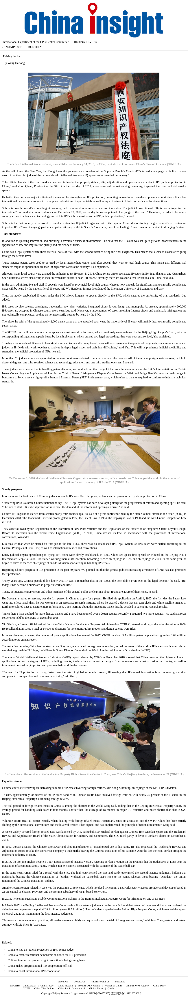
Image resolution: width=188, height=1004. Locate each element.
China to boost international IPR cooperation (34, 971)
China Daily (159, 985)
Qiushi (111, 988)
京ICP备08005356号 (100, 993)
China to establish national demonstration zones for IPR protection (47, 954)
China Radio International (71, 988)
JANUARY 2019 (12, 46)
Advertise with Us (100, 981)
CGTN (26, 988)
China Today (47, 985)
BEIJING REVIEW (85, 42)
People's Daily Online (89, 985)
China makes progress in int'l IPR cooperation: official (40, 965)
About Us (63, 981)
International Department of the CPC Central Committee (35, 42)
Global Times (96, 988)
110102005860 (131, 993)
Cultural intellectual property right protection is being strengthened (47, 960)
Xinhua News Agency (137, 985)
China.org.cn (29, 985)
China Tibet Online (44, 988)
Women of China (113, 985)
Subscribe (120, 981)
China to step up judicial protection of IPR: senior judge (41, 949)
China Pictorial (65, 985)
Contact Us (79, 981)
